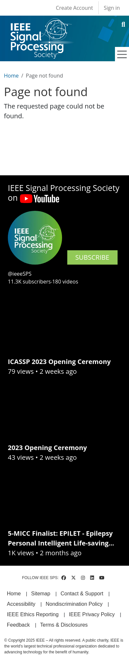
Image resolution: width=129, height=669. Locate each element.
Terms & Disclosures (64, 625)
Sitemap (40, 593)
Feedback (18, 625)
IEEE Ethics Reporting (32, 614)
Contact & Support (81, 593)
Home (11, 75)
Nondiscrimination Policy (74, 604)
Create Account (74, 7)
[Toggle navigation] (122, 54)
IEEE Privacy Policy (92, 614)
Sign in (112, 7)
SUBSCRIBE (92, 257)
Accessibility (21, 604)
